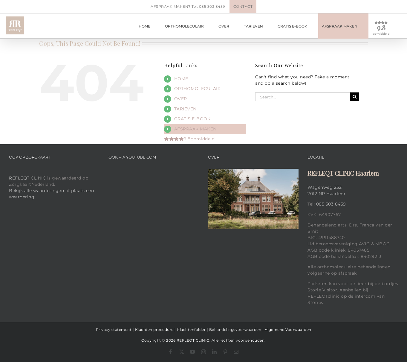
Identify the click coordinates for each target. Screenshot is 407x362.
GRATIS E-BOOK (192, 118)
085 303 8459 (331, 204)
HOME (181, 78)
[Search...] (302, 96)
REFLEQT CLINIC (27, 178)
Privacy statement (114, 329)
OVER (180, 98)
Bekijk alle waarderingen (36, 190)
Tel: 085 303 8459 (208, 6)
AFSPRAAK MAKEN (195, 129)
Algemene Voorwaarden (288, 329)
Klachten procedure (154, 329)
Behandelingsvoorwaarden (235, 329)
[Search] (354, 96)
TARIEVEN (185, 109)
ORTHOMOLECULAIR (197, 88)
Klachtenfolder (191, 329)
